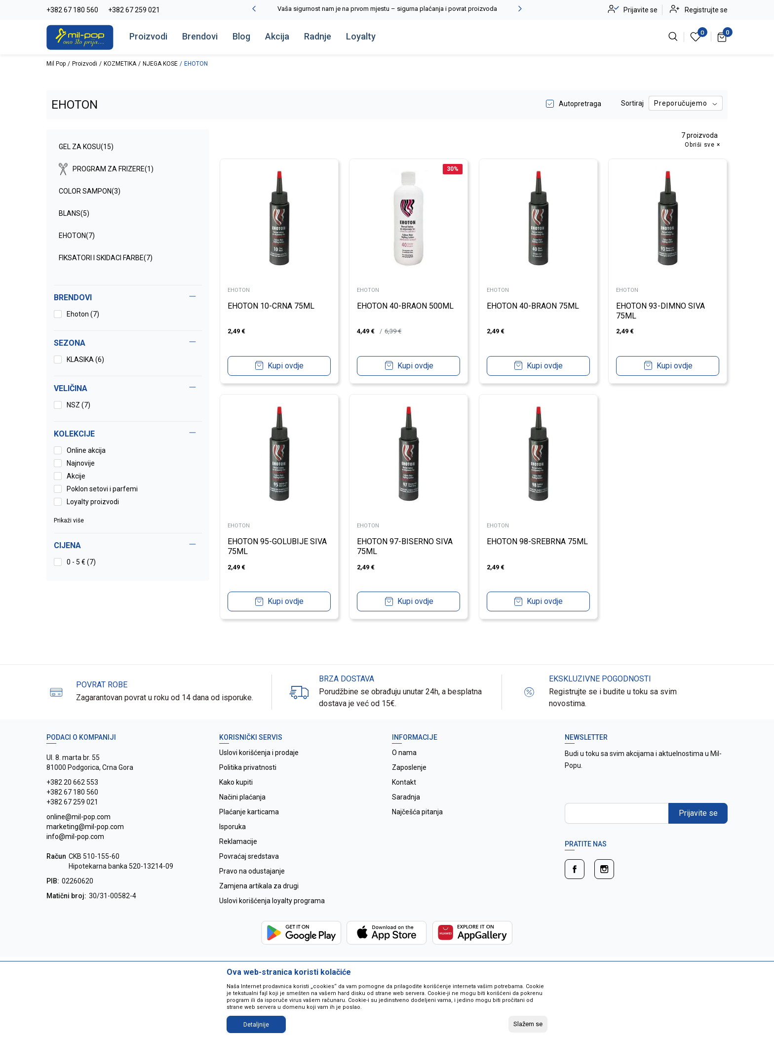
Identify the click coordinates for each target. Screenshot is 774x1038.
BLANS (74, 213)
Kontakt (404, 782)
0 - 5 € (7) (81, 562)
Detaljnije (256, 1024)
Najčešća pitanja (417, 812)
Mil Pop (56, 63)
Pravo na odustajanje (252, 871)
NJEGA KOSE (160, 63)
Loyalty (361, 36)
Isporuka (232, 827)
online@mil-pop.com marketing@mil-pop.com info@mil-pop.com (85, 826)
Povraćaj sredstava (249, 856)
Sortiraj (632, 103)
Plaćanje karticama (249, 812)
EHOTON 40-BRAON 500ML (405, 306)
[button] (128, 546)
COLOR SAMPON (89, 191)
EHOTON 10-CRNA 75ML (271, 306)
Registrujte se (706, 10)
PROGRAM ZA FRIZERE (106, 169)
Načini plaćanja (242, 797)
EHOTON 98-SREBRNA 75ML (537, 541)
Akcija (277, 36)
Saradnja (406, 797)
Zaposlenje (409, 767)
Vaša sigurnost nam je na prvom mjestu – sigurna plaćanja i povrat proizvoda (387, 8)
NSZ (78, 405)
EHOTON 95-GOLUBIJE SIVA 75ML (277, 546)
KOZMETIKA (120, 63)
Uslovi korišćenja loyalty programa (272, 901)
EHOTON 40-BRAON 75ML (533, 306)
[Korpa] (722, 36)
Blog (241, 36)
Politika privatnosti (247, 767)
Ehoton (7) (83, 314)
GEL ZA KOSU (86, 147)
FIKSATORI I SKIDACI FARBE (106, 258)
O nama (404, 753)
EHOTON (77, 236)
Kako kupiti (236, 782)
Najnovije (81, 463)
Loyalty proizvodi (93, 502)
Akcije (76, 476)
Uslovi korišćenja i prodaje (259, 753)
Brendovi (200, 36)
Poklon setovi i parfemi (102, 489)
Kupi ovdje (286, 365)
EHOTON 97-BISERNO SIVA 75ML (405, 546)
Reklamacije (238, 841)
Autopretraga (580, 104)
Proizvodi (148, 36)
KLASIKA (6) (85, 359)
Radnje (317, 36)
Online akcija (86, 450)
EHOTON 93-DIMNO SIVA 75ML (661, 310)
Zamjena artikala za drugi (259, 886)
